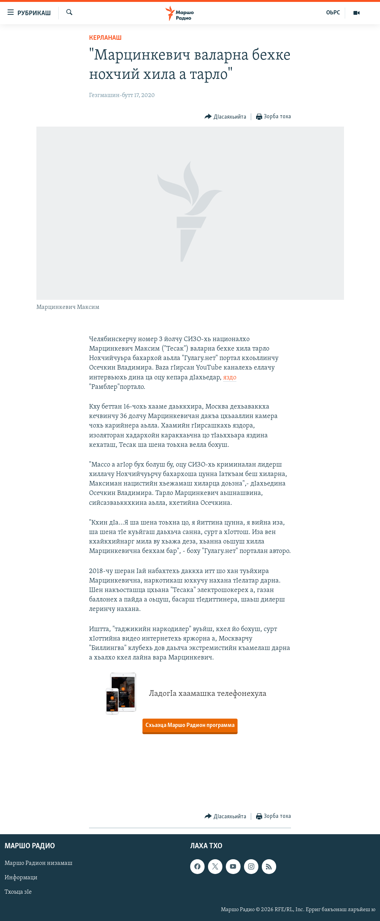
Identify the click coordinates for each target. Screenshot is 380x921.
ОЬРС (333, 13)
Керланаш (105, 38)
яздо (229, 377)
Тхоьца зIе (18, 893)
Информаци (21, 878)
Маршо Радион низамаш (38, 864)
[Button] (225, 117)
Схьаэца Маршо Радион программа (190, 725)
